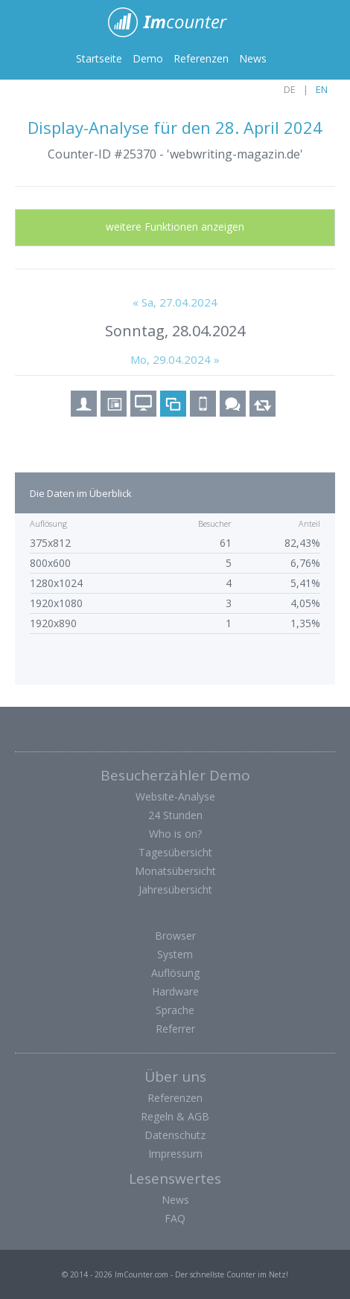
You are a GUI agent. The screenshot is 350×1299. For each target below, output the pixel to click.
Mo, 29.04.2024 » (175, 359)
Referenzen (201, 58)
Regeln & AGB (175, 1116)
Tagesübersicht (175, 852)
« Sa (175, 302)
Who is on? (175, 834)
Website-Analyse (175, 796)
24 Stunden (175, 815)
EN (322, 89)
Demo (148, 58)
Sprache (175, 1010)
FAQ (175, 1218)
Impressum (175, 1153)
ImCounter (175, 22)
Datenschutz (175, 1135)
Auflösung (175, 973)
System (175, 954)
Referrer (175, 1028)
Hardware (175, 991)
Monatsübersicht (175, 871)
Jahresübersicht (175, 889)
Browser (175, 935)
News (253, 58)
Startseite (99, 58)
